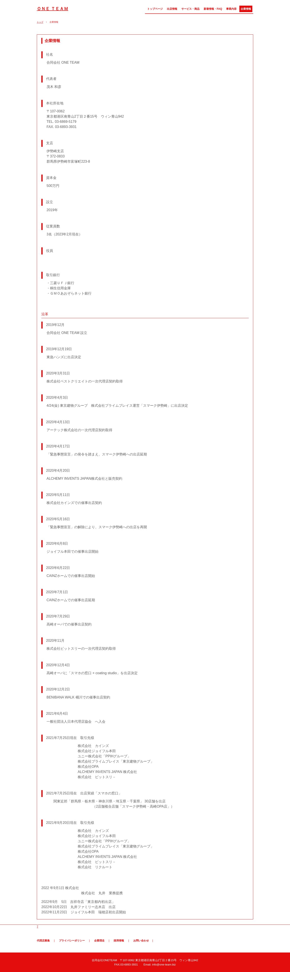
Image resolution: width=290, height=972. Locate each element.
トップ (40, 22)
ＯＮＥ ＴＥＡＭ (52, 8)
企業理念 (99, 940)
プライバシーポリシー (72, 940)
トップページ (155, 8)
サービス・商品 (190, 8)
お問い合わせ (141, 940)
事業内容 (231, 8)
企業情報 (246, 8)
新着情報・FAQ (213, 8)
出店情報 (172, 8)
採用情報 (119, 940)
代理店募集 (43, 940)
